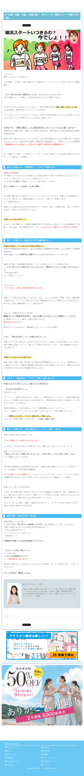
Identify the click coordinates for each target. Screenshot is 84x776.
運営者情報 (9, 758)
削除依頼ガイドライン (49, 761)
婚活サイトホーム (11, 747)
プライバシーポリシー (49, 758)
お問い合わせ (10, 765)
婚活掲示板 (46, 751)
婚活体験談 (46, 747)
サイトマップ (47, 765)
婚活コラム (9, 751)
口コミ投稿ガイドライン (13, 761)
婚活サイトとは (11, 754)
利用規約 (45, 754)
